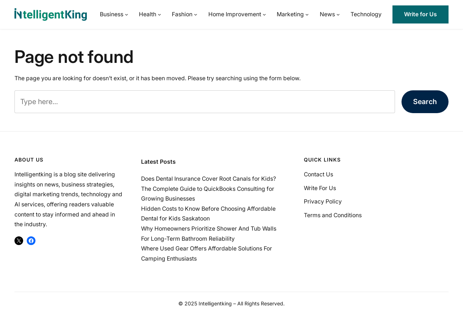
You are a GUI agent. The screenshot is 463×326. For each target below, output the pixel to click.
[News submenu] (338, 14)
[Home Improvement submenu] (264, 14)
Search (425, 101)
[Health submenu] (159, 14)
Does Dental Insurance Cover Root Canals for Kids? (208, 178)
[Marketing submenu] (307, 14)
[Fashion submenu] (195, 14)
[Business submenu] (126, 14)
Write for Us (420, 14)
